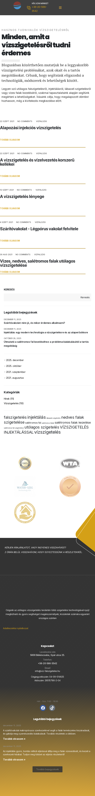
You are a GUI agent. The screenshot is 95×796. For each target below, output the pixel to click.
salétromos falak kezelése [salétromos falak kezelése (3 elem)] (73, 423)
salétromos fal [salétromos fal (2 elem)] (33, 423)
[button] (10, 139)
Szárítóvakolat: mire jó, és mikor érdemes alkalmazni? (34, 322)
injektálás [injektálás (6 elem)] (36, 417)
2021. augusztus (15, 378)
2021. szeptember (16, 372)
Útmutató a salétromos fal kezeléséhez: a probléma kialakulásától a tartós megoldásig (46, 343)
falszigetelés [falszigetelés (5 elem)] (15, 417)
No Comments (24, 121)
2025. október (14, 366)
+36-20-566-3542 (47, 661)
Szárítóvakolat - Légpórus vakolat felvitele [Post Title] (39, 228)
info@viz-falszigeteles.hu (47, 669)
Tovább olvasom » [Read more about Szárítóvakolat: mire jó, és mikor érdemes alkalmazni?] (14, 736)
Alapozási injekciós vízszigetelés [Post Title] (30, 127)
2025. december (15, 360)
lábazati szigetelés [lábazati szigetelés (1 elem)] (53, 419)
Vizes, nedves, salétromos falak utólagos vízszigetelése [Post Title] (37, 263)
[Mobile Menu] (60, 7)
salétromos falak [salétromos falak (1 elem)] (48, 424)
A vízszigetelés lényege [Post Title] (22, 196)
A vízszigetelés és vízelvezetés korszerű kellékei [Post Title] (37, 162)
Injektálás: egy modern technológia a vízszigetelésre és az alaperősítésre (46, 332)
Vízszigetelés (11, 404)
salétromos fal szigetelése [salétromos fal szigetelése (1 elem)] (14, 429)
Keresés (9, 289)
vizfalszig (41, 121)
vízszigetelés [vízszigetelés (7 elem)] (47, 432)
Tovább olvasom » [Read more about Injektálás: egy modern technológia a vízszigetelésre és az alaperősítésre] (14, 757)
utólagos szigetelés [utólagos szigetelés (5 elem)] (41, 427)
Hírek (7, 399)
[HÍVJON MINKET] (38, 7)
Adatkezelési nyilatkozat (15, 626)
